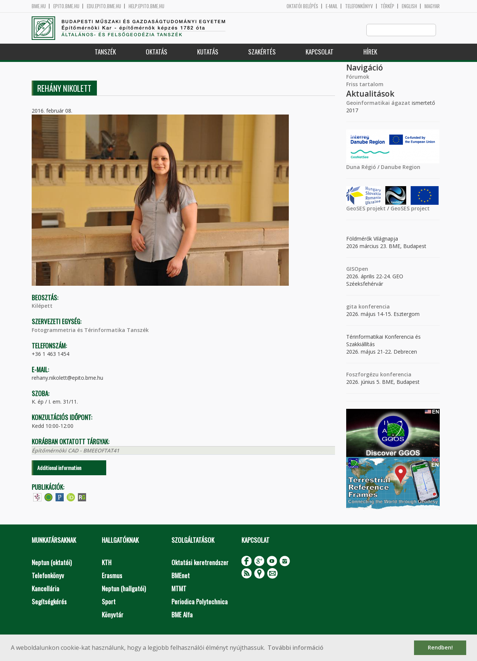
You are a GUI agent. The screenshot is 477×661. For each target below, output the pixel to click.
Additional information (59, 468)
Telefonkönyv (359, 6)
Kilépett (42, 306)
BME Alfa (182, 615)
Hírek (370, 52)
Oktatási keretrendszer (199, 562)
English (409, 6)
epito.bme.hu (66, 6)
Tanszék (105, 52)
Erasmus (112, 575)
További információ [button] (295, 647)
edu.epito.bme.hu (104, 6)
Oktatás (156, 52)
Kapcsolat (320, 52)
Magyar (432, 6)
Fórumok (357, 77)
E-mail (332, 6)
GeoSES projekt (366, 208)
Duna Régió (361, 167)
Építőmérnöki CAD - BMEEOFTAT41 (75, 450)
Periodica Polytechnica (199, 602)
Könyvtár (112, 615)
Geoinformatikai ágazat (378, 103)
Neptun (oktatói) (52, 562)
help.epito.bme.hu (146, 6)
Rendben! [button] (440, 647)
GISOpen (357, 269)
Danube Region (400, 167)
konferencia (373, 306)
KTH (106, 562)
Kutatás (207, 52)
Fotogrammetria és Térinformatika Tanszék (90, 330)
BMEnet (180, 575)
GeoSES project (410, 208)
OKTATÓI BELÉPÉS (302, 6)
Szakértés (262, 52)
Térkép (387, 6)
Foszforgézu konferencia (378, 374)
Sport (109, 602)
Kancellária (45, 588)
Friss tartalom (364, 84)
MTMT (178, 588)
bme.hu (39, 6)
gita (351, 306)
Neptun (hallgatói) (124, 588)
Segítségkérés (49, 602)
